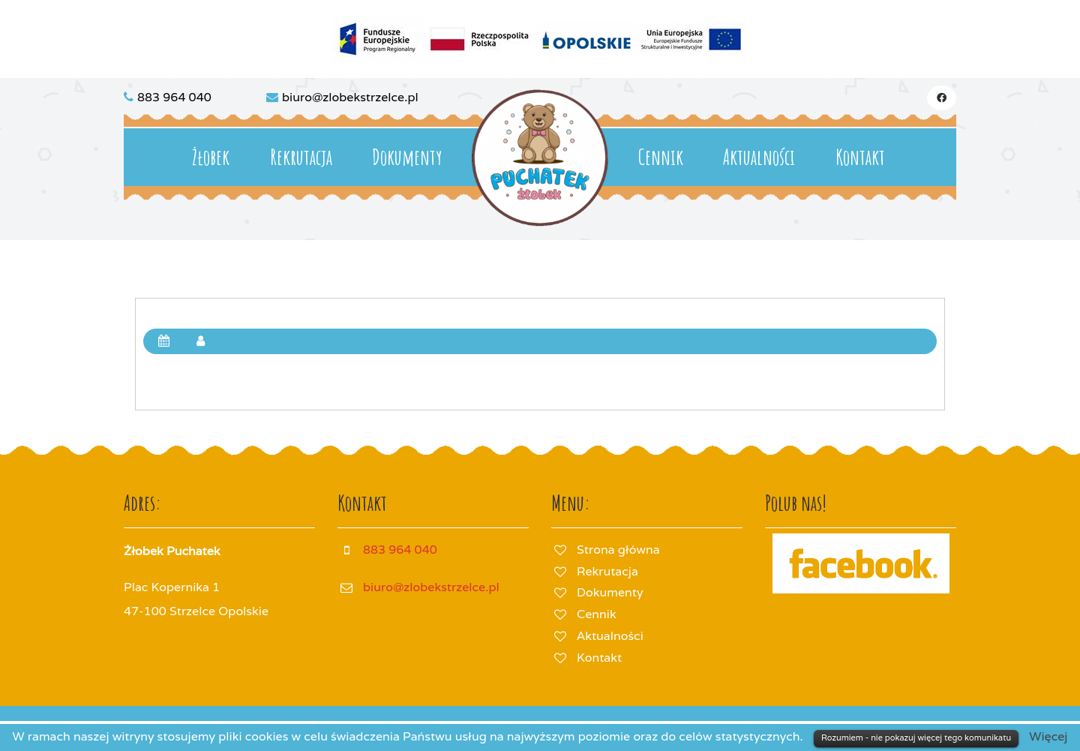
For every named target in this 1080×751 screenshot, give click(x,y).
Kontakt (860, 157)
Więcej (1048, 736)
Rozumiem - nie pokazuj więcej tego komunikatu (916, 737)
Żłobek (211, 157)
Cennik (660, 157)
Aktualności (759, 157)
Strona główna (618, 549)
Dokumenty (407, 157)
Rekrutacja (301, 157)
